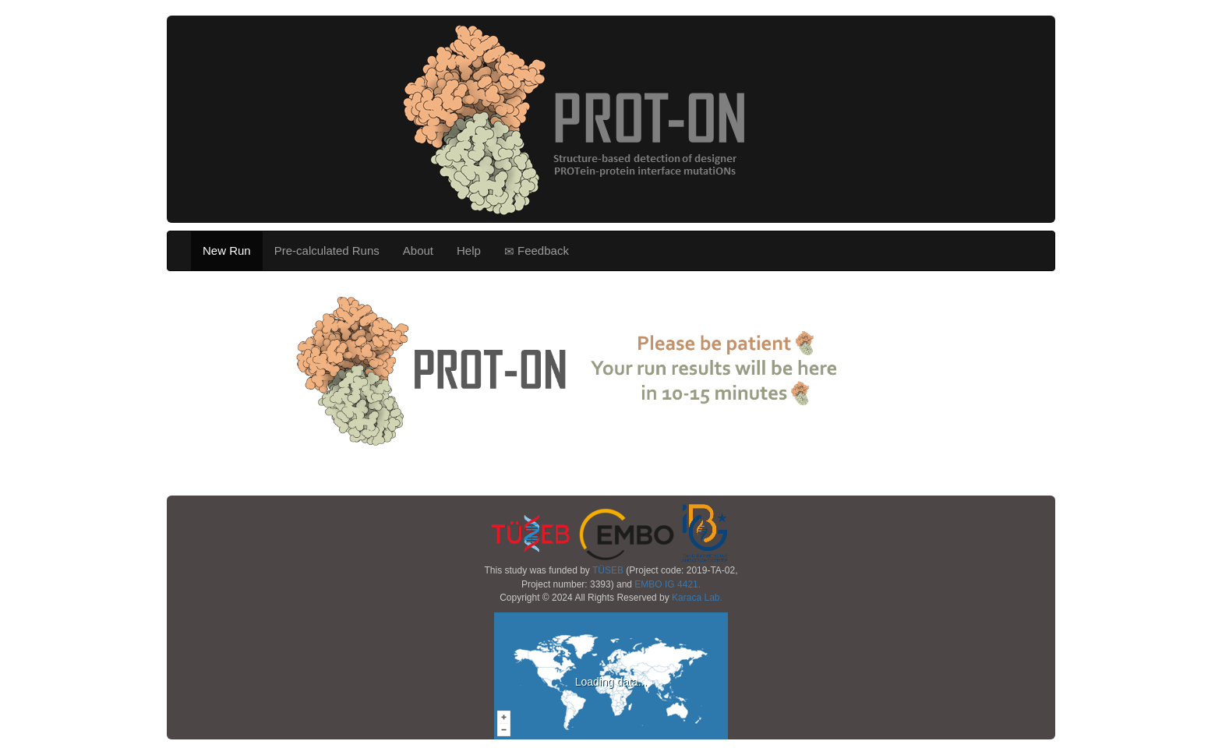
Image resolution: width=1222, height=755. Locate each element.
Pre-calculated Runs (327, 250)
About (418, 250)
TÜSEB (607, 570)
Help (469, 250)
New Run (227, 250)
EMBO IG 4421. (667, 584)
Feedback (536, 251)
